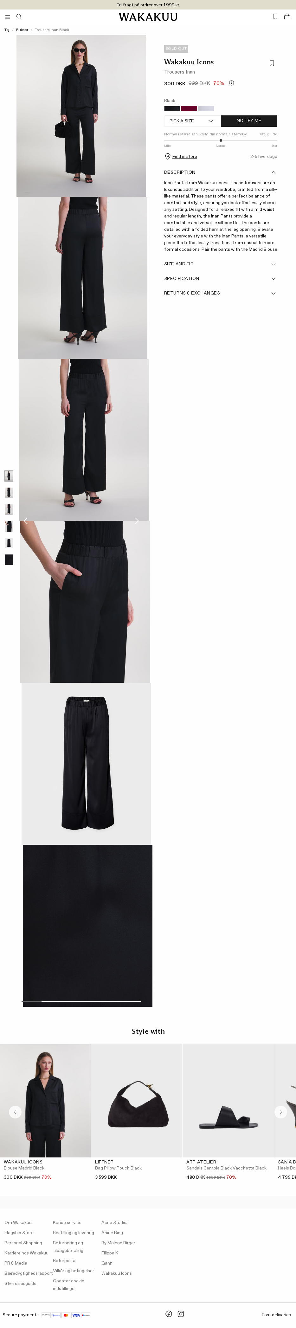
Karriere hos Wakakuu (26, 1253)
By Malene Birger (118, 1243)
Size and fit (220, 264)
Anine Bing (112, 1233)
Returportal (64, 1261)
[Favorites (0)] (275, 17)
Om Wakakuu (18, 1223)
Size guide (268, 134)
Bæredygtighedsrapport (28, 1273)
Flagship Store (19, 1233)
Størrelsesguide (20, 1283)
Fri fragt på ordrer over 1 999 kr (148, 5)
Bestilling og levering (73, 1233)
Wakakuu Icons (189, 61)
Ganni (107, 1263)
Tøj (7, 30)
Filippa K (109, 1253)
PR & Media (15, 1263)
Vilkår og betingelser (73, 1271)
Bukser (22, 30)
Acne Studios (115, 1223)
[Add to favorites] (271, 64)
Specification (220, 279)
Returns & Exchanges (220, 293)
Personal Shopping (23, 1243)
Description (220, 172)
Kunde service (67, 1223)
